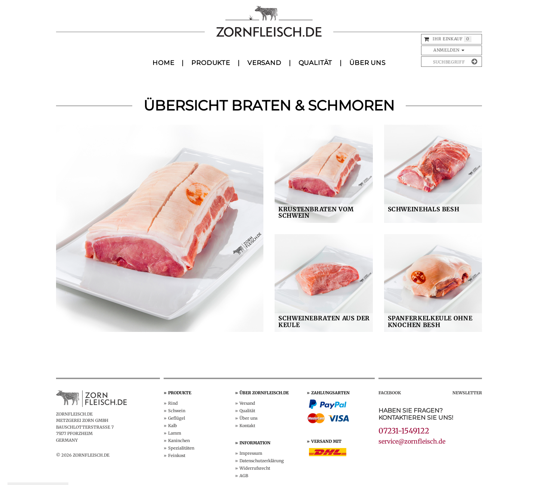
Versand (264, 62)
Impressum (250, 453)
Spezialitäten (181, 448)
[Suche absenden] (474, 61)
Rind (173, 403)
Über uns (248, 418)
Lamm (174, 433)
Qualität (316, 62)
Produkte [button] (210, 62)
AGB (243, 475)
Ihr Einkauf (448, 38)
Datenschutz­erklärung (261, 460)
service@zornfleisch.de (411, 441)
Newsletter (467, 392)
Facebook (389, 392)
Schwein (176, 410)
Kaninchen (179, 440)
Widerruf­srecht (254, 468)
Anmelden (448, 50)
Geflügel (176, 418)
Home (163, 62)
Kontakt (247, 425)
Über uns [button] (367, 62)
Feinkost (176, 455)
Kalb (172, 425)
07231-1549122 (403, 430)
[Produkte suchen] (445, 61)
